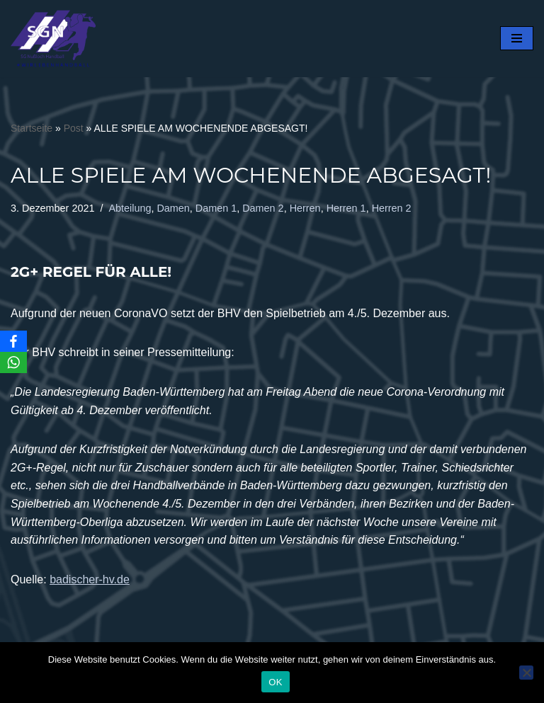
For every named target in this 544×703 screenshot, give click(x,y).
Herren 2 (392, 208)
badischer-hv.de (90, 579)
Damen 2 (262, 208)
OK (275, 682)
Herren (305, 208)
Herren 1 (346, 208)
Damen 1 (216, 208)
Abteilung (129, 208)
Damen (173, 208)
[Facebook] (13, 341)
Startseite (31, 128)
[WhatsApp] (13, 362)
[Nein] (526, 672)
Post (74, 128)
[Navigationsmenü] (516, 38)
